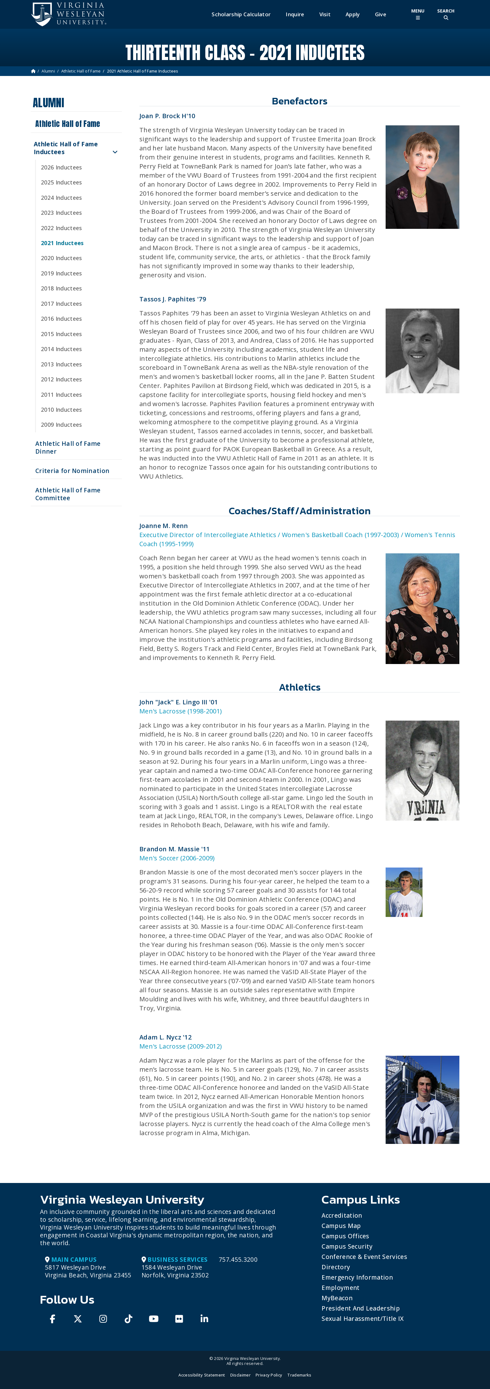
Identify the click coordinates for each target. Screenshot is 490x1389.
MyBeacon (337, 1298)
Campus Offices (345, 1236)
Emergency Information (357, 1277)
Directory (336, 1267)
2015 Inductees (61, 334)
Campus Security (347, 1246)
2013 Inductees (61, 364)
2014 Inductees (61, 349)
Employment (340, 1287)
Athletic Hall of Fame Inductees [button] (66, 148)
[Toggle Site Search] (446, 14)
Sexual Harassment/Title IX (363, 1318)
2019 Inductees (61, 273)
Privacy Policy (269, 1375)
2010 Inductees (61, 409)
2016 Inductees (61, 318)
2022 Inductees (61, 228)
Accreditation (342, 1215)
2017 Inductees (61, 303)
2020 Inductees (61, 258)
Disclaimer (240, 1375)
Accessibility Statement (201, 1375)
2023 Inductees (61, 212)
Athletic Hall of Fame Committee (68, 494)
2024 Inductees (61, 197)
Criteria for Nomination (72, 470)
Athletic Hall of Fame (81, 71)
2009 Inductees (61, 424)
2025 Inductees (61, 182)
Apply (353, 14)
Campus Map (341, 1225)
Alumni (48, 71)
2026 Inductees (61, 167)
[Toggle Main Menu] (418, 14)
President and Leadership (361, 1308)
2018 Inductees (61, 288)
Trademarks (299, 1375)
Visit (325, 14)
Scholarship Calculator (241, 14)
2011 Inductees (61, 394)
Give (380, 14)
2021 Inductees (62, 243)
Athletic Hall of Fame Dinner (68, 447)
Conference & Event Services (364, 1256)
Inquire (295, 14)
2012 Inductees (61, 379)
